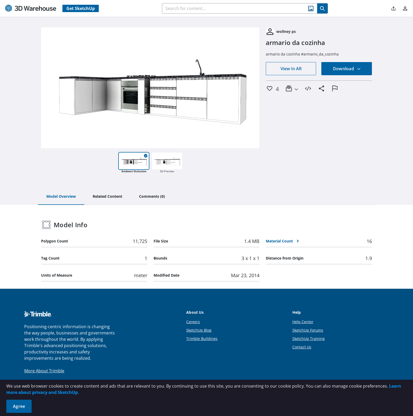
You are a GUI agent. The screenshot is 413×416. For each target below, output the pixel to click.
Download (347, 69)
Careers (193, 321)
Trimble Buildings (202, 338)
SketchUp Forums (307, 330)
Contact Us (301, 346)
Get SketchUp (80, 8)
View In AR (291, 69)
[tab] (61, 197)
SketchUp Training (308, 338)
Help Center (302, 321)
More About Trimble (44, 371)
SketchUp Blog (199, 330)
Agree (19, 406)
